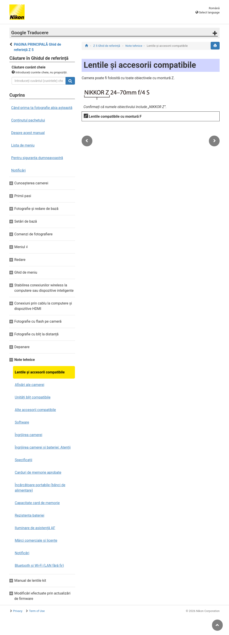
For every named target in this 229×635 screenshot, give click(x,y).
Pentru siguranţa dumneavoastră (37, 158)
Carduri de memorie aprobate (38, 472)
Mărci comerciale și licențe (36, 540)
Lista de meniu (22, 145)
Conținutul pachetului (28, 120)
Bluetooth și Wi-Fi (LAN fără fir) (39, 565)
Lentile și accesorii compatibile (40, 372)
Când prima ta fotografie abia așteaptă (41, 108)
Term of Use (37, 611)
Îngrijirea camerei (28, 435)
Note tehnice (133, 45)
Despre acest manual (28, 133)
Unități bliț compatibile (33, 397)
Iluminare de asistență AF (35, 528)
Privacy (17, 611)
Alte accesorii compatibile (35, 410)
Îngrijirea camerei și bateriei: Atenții (43, 447)
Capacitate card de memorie (37, 503)
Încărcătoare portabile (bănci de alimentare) (40, 487)
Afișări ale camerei (29, 385)
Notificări (18, 170)
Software (22, 422)
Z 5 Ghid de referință (106, 45)
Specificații (23, 460)
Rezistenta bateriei (29, 515)
